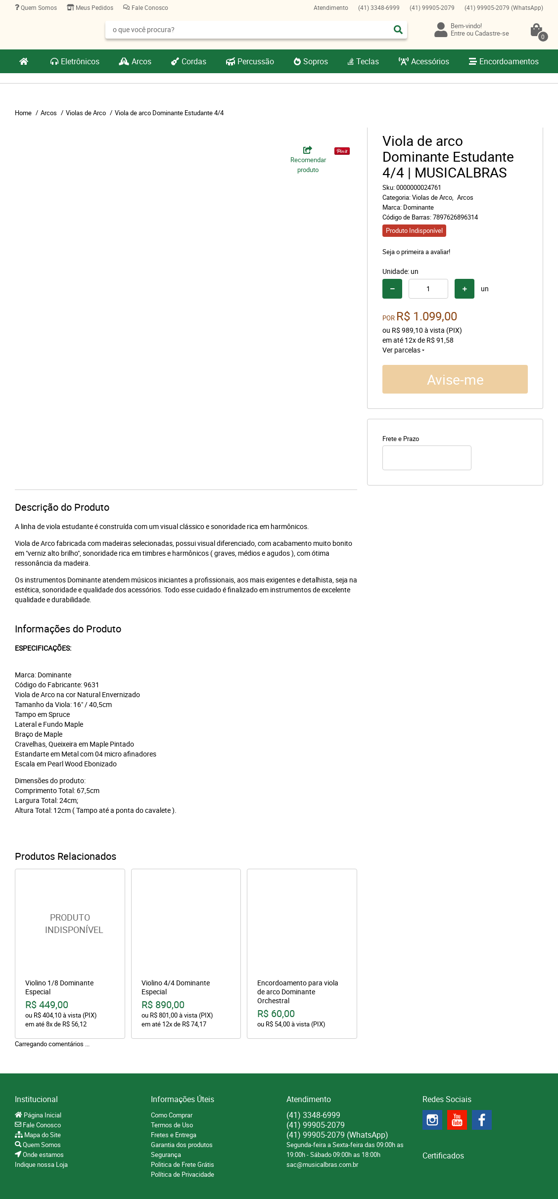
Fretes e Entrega (173, 1134)
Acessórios (430, 61)
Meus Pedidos (93, 7)
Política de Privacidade (182, 1174)
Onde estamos (42, 1154)
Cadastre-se (492, 33)
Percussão (255, 61)
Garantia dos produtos (182, 1144)
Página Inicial (41, 1114)
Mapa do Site (42, 1134)
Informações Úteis (182, 1099)
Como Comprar (171, 1114)
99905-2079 (432, 7)
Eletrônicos (80, 61)
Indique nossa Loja (41, 1164)
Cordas (194, 61)
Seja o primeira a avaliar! (416, 251)
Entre (458, 33)
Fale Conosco (149, 7)
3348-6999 (379, 7)
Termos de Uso (172, 1124)
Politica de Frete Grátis (182, 1164)
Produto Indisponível (70, 924)
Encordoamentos (509, 61)
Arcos (141, 61)
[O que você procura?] (398, 30)
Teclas (367, 61)
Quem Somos (38, 7)
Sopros (315, 61)
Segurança (166, 1154)
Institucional (36, 1099)
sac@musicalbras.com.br (322, 1164)
